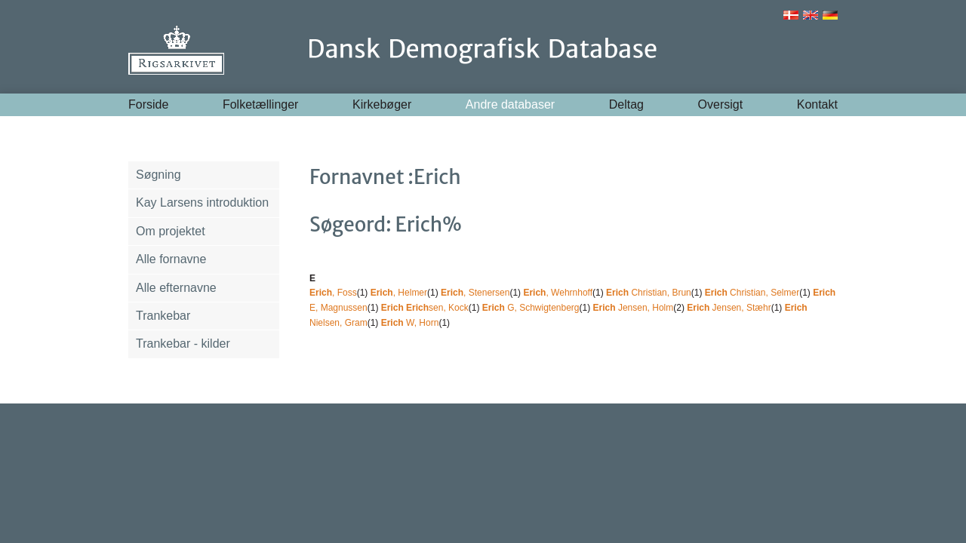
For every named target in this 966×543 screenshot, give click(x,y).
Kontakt (817, 104)
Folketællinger (260, 104)
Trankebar (163, 315)
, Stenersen (475, 292)
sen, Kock (425, 307)
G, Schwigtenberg (531, 307)
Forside (148, 104)
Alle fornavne (171, 259)
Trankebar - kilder (183, 343)
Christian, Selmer (752, 292)
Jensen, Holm (633, 307)
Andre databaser (510, 104)
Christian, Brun (648, 292)
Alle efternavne (176, 287)
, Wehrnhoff (557, 292)
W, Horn (410, 323)
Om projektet (170, 231)
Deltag (626, 104)
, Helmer (399, 292)
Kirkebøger (381, 104)
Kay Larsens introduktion (202, 202)
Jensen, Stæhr (729, 307)
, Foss (333, 292)
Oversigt (720, 104)
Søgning (158, 174)
